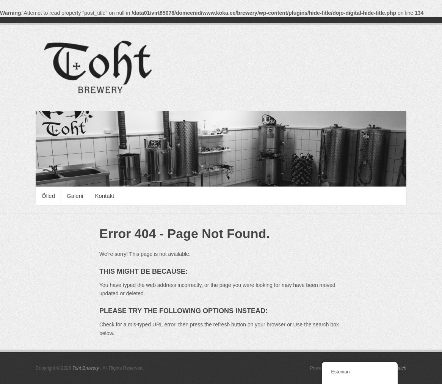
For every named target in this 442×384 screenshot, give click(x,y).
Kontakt (104, 196)
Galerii (75, 196)
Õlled (48, 196)
